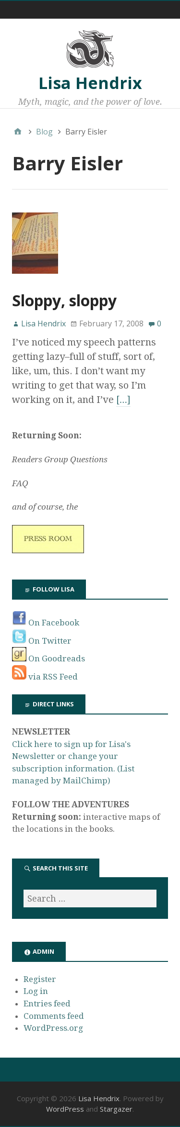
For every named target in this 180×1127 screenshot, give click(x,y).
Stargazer (116, 1109)
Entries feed (47, 1003)
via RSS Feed (45, 676)
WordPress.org (53, 1028)
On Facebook (45, 622)
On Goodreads (48, 658)
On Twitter (42, 641)
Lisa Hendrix (90, 83)
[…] (123, 399)
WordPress (65, 1109)
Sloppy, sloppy (64, 300)
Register (40, 979)
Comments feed (54, 1016)
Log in (36, 991)
